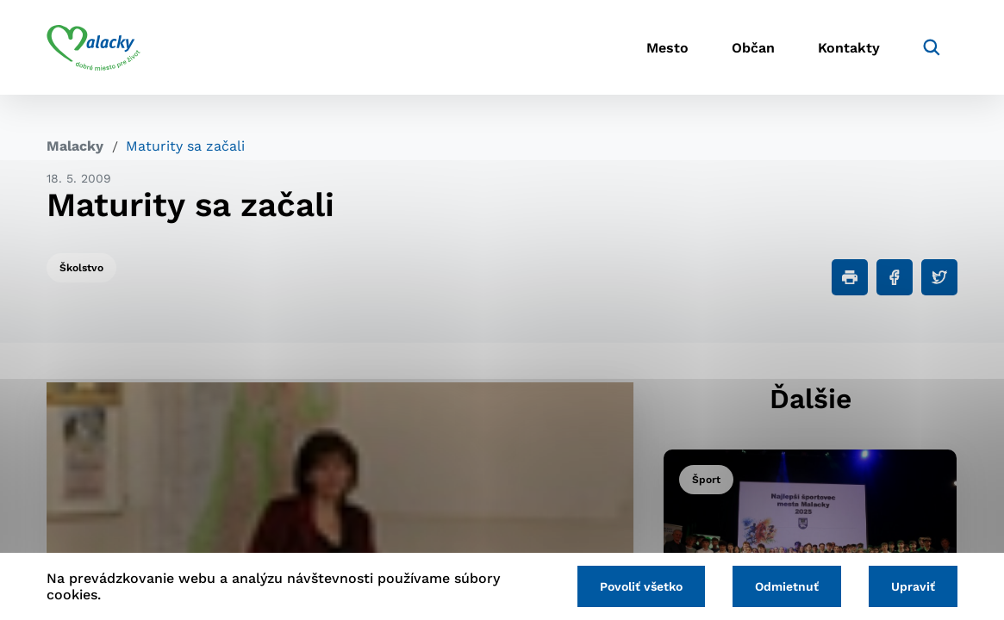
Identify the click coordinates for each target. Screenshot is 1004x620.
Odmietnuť (787, 586)
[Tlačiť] (850, 277)
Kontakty (849, 48)
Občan (753, 48)
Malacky (75, 146)
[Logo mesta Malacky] (93, 47)
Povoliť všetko (641, 586)
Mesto (667, 48)
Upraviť (913, 586)
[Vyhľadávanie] (931, 47)
